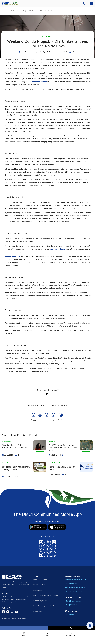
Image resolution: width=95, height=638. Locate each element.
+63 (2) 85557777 (71, 605)
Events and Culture (40, 580)
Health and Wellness (40, 585)
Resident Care (38, 611)
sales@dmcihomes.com (73, 601)
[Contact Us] (84, 3)
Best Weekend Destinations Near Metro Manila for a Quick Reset (63, 447)
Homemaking (37, 590)
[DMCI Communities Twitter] (12, 612)
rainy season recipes (38, 81)
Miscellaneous (47, 36)
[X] (71, 628)
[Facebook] (24, 628)
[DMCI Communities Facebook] (3, 612)
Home (4, 11)
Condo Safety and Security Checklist (46, 595)
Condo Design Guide (40, 601)
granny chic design (57, 249)
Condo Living (53, 441)
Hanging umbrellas (12, 256)
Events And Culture (56, 463)
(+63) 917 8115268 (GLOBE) (74, 591)
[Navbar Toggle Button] (91, 3)
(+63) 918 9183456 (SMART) (75, 587)
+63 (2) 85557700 (71, 584)
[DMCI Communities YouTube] (16, 612)
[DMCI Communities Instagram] (7, 612)
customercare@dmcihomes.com (76, 580)
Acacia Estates (7, 463)
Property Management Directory (44, 606)
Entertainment (7, 441)
